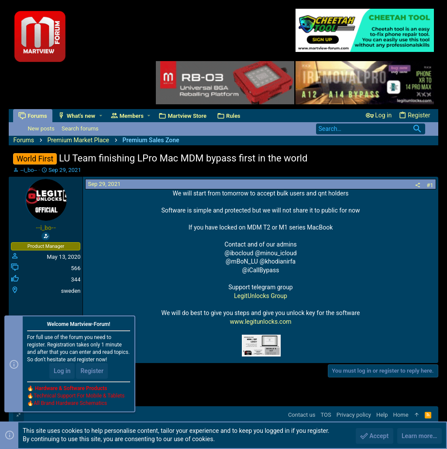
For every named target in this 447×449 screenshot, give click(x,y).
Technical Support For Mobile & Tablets (79, 396)
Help (382, 414)
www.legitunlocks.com (261, 321)
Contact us (302, 414)
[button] (100, 116)
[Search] (370, 128)
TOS (325, 414)
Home (401, 414)
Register (91, 371)
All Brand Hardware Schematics (70, 404)
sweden (71, 291)
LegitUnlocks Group (260, 295)
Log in (62, 371)
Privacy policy (354, 414)
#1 (429, 185)
